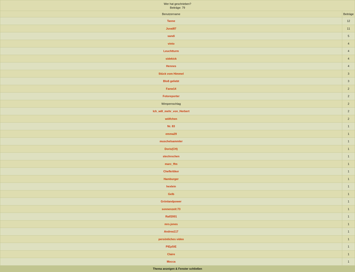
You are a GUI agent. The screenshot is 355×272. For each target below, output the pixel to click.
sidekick (171, 58)
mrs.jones (171, 224)
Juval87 (171, 28)
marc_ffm (171, 163)
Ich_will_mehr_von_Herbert (171, 111)
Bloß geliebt (171, 81)
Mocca (171, 261)
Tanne (171, 20)
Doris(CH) (171, 148)
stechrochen (171, 156)
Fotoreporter (171, 96)
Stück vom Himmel (171, 73)
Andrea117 (171, 231)
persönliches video (171, 239)
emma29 (171, 133)
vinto (171, 43)
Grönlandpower (171, 201)
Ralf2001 (171, 216)
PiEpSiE (171, 246)
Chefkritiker (171, 171)
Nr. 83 (171, 126)
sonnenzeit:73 (171, 209)
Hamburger (171, 178)
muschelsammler (171, 141)
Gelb (171, 194)
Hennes (171, 66)
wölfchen (171, 118)
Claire (171, 254)
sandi (171, 35)
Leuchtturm (171, 51)
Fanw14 (171, 88)
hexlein (171, 186)
